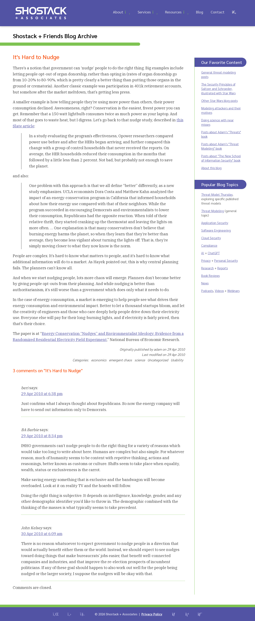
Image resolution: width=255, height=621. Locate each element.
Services (144, 11)
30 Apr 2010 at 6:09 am (41, 533)
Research (207, 268)
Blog (199, 11)
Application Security (214, 223)
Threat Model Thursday (216, 194)
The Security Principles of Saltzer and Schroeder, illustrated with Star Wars (218, 88)
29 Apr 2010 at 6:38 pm (42, 393)
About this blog (211, 168)
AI (202, 253)
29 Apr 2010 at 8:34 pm (42, 435)
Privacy (206, 260)
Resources (173, 11)
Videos (219, 291)
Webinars (233, 291)
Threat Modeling (212, 211)
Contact (217, 11)
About (118, 11)
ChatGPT (214, 253)
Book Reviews (210, 275)
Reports (222, 268)
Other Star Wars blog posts (219, 100)
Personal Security (226, 260)
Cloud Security (211, 238)
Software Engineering (216, 230)
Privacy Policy (151, 614)
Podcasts (207, 291)
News (205, 283)
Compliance (209, 245)
